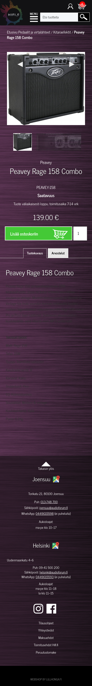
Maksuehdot (45, 637)
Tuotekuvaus (35, 253)
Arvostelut (58, 253)
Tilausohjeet (46, 623)
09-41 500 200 (49, 567)
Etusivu (12, 32)
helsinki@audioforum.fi (53, 572)
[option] (22, 142)
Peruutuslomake (46, 652)
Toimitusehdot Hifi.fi (46, 645)
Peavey (46, 162)
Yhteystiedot (46, 630)
